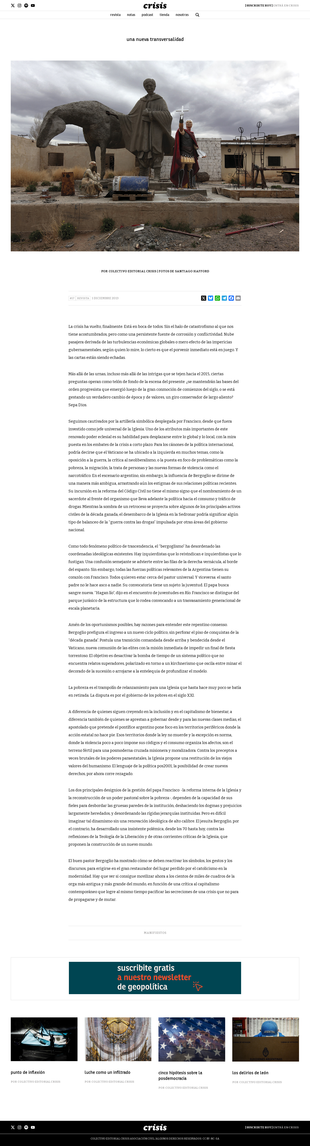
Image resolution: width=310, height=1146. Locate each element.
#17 (72, 298)
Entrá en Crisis (286, 5)
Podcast (147, 15)
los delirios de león (250, 1072)
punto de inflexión (28, 1072)
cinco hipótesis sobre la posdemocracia (180, 1075)
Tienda (164, 15)
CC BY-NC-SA (211, 1138)
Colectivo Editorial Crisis (132, 271)
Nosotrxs (182, 15)
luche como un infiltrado (107, 1072)
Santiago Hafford (192, 271)
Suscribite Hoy (258, 5)
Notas (131, 15)
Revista (115, 15)
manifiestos (155, 933)
